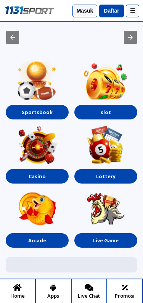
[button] (12, 37)
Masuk (85, 11)
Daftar (111, 11)
